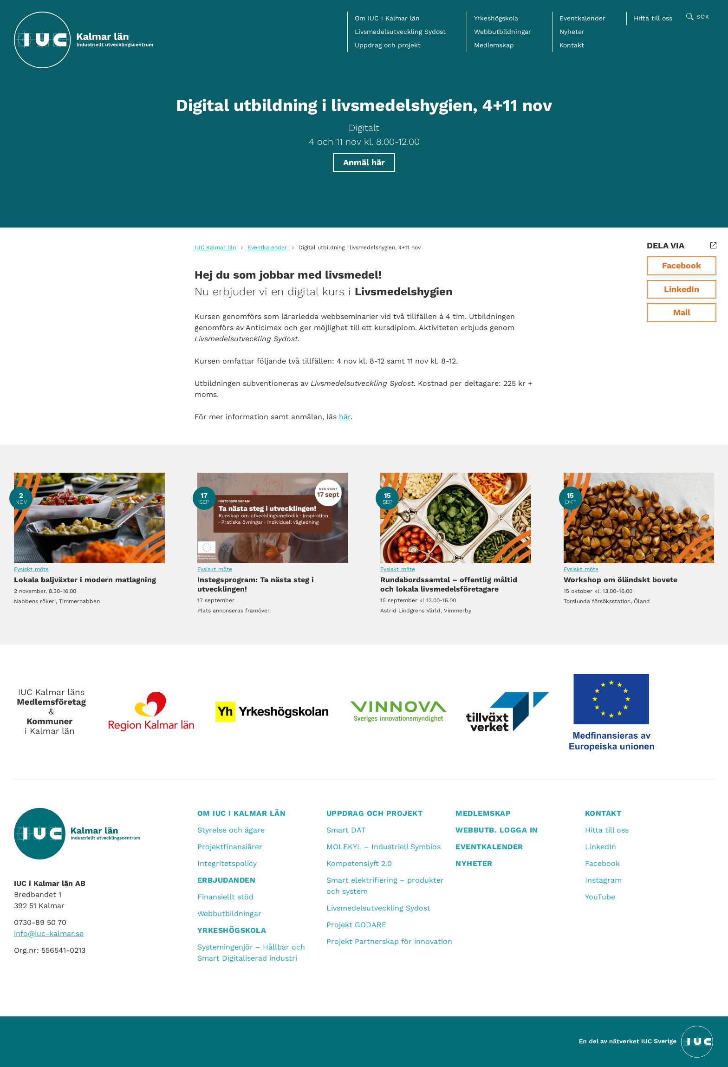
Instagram (603, 880)
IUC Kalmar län (215, 247)
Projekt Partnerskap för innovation (389, 941)
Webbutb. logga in (496, 830)
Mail (681, 312)
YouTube (600, 896)
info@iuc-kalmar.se (49, 933)
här (345, 416)
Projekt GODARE (356, 924)
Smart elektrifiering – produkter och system (385, 886)
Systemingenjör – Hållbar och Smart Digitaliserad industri (251, 953)
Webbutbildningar (502, 31)
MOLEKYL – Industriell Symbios (383, 846)
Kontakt (571, 45)
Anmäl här (364, 162)
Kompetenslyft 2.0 (359, 863)
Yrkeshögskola (496, 18)
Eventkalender (582, 18)
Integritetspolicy (227, 863)
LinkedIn (681, 289)
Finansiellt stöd (225, 896)
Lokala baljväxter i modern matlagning (89, 518)
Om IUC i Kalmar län (387, 18)
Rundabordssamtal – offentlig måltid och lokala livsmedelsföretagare (455, 518)
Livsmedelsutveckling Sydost (400, 31)
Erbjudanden (226, 880)
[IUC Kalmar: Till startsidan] (83, 40)
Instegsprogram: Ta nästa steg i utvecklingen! (272, 518)
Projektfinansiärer (229, 846)
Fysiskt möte (31, 569)
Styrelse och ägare (231, 830)
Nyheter (572, 31)
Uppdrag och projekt (388, 45)
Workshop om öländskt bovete (639, 518)
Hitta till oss (653, 18)
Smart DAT (346, 830)
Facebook (681, 265)
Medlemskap (494, 45)
